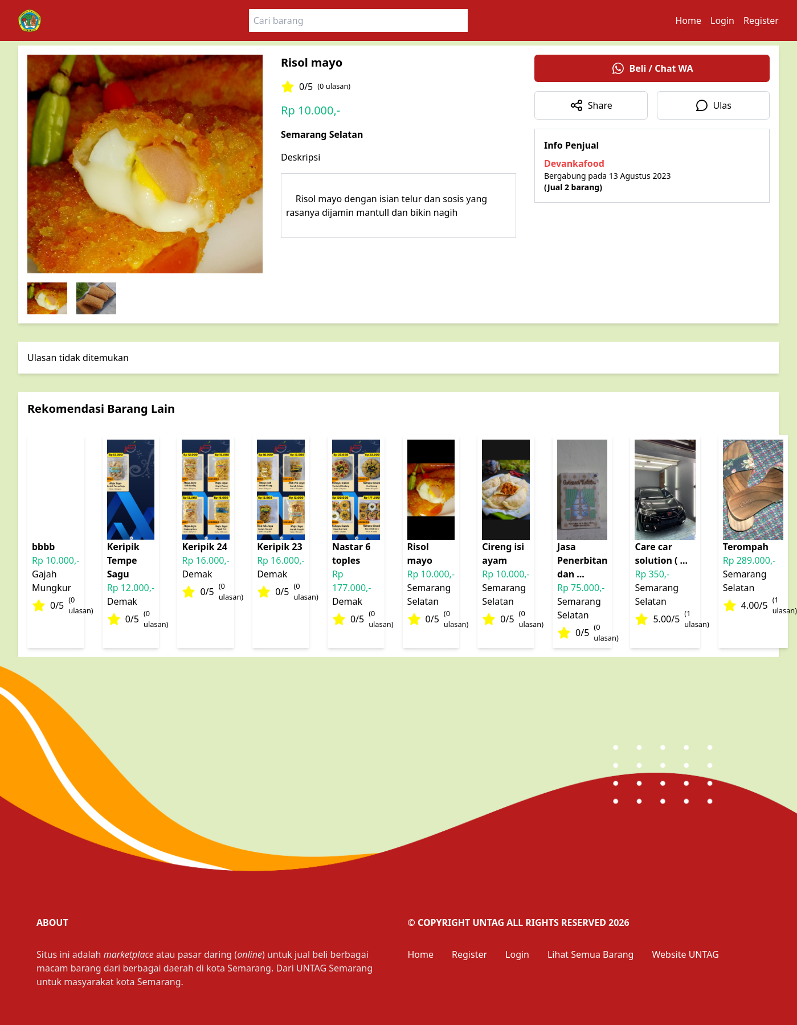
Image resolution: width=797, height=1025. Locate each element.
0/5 (315, 86)
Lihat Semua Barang (590, 954)
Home (689, 20)
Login (722, 20)
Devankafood (574, 163)
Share (591, 105)
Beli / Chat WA (652, 68)
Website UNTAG (685, 954)
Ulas (713, 105)
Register (761, 20)
